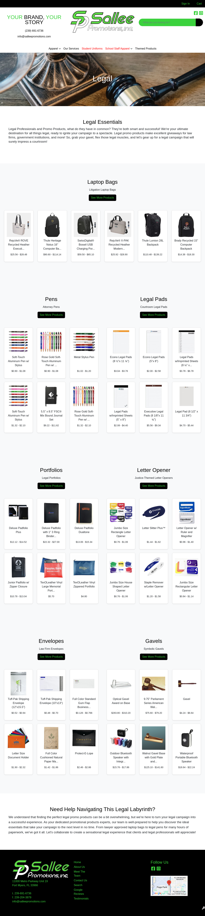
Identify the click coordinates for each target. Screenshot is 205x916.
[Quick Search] (167, 22)
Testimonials (81, 898)
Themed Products (145, 48)
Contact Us (80, 880)
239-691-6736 (22, 893)
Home (77, 862)
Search (78, 885)
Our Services (71, 48)
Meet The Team (79, 873)
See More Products (102, 197)
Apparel (53, 48)
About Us (79, 866)
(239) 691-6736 (34, 30)
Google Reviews (79, 891)
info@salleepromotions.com (34, 36)
